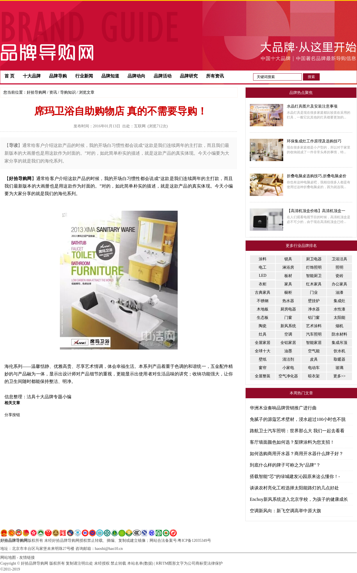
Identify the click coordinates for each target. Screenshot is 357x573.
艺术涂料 (314, 326)
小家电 (288, 368)
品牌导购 (58, 76)
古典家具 (262, 292)
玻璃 (339, 368)
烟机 (339, 326)
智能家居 (314, 343)
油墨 (288, 351)
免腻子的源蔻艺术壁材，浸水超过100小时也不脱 (298, 419)
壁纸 (262, 359)
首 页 (9, 76)
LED (262, 275)
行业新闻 (84, 76)
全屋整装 (262, 376)
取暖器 (339, 359)
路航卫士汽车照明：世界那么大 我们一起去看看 (297, 430)
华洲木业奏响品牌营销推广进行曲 (283, 408)
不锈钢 (262, 301)
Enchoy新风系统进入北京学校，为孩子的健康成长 (299, 499)
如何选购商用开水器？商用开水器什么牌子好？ (296, 453)
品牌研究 (189, 76)
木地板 (262, 309)
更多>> (339, 376)
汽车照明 (314, 334)
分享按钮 (12, 415)
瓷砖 (339, 276)
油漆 (339, 292)
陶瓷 (262, 326)
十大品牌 (32, 76)
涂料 (262, 259)
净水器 (314, 309)
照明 (339, 267)
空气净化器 (288, 376)
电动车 (314, 368)
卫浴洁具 (339, 259)
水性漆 (339, 309)
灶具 (262, 334)
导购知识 (68, 92)
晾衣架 (314, 376)
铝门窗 (314, 317)
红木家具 (314, 284)
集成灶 (339, 301)
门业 (314, 292)
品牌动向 (136, 76)
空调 (288, 334)
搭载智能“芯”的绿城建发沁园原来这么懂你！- (295, 476)
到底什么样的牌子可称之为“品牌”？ (285, 465)
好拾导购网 (36, 92)
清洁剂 (288, 359)
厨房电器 (288, 309)
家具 (288, 284)
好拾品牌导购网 (14, 540)
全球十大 (262, 351)
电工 (262, 267)
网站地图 (8, 557)
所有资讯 (215, 76)
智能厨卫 (314, 276)
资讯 (53, 92)
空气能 (314, 351)
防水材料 (339, 334)
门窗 (288, 317)
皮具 (314, 359)
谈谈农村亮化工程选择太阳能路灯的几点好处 (294, 487)
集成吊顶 (339, 343)
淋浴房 (288, 267)
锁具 (288, 259)
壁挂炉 (314, 301)
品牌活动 (163, 76)
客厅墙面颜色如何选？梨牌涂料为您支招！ (292, 442)
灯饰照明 (314, 267)
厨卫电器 (314, 259)
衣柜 (262, 284)
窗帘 (262, 368)
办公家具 (339, 284)
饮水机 (339, 351)
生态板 (262, 317)
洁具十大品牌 (40, 396)
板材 (288, 276)
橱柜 (288, 292)
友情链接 (27, 557)
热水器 (288, 301)
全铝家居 (288, 343)
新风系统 (288, 326)
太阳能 (339, 317)
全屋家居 (262, 343)
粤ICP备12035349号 (194, 540)
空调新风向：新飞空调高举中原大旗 (285, 510)
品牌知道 (110, 76)
